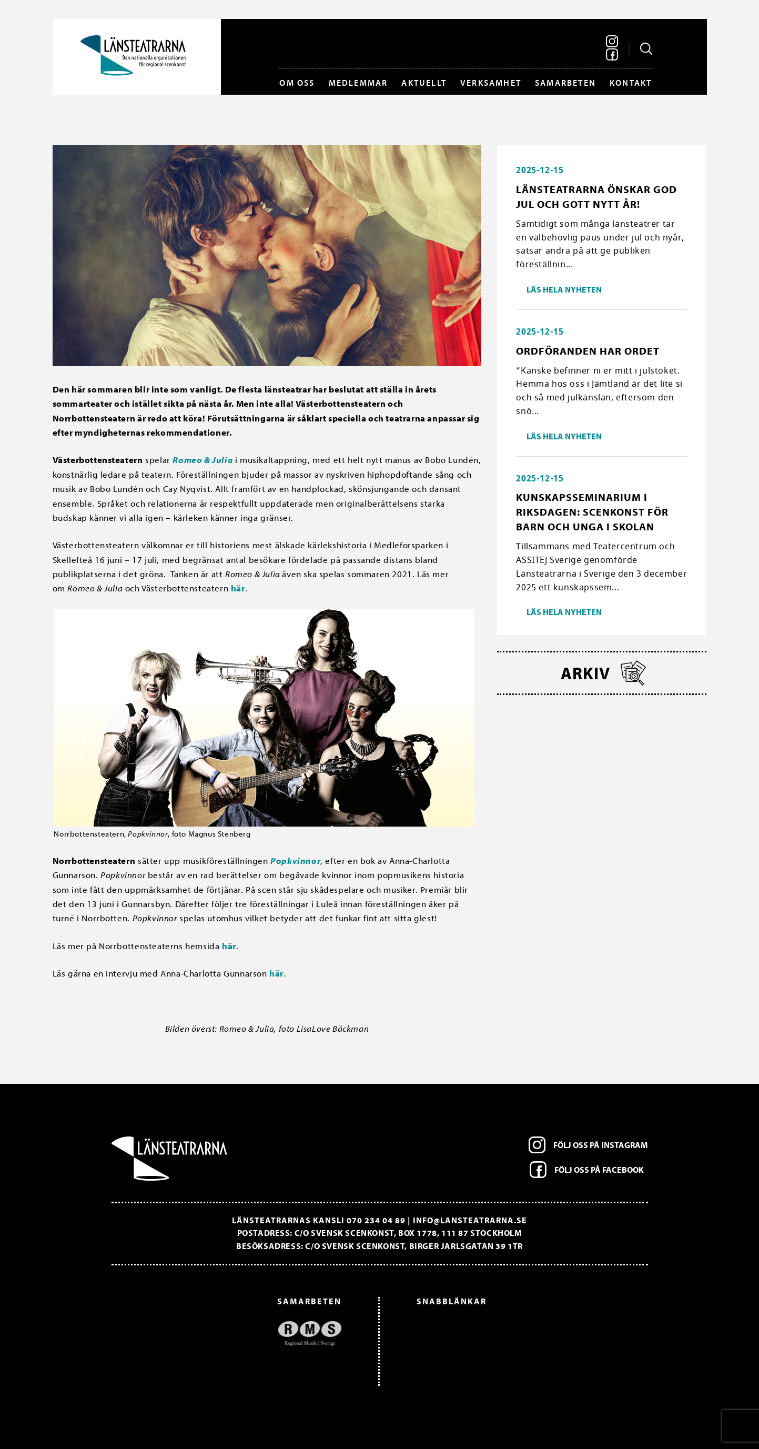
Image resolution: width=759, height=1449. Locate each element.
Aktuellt (424, 82)
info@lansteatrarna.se (470, 1220)
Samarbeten (565, 82)
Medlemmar (358, 82)
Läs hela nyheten (564, 289)
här (238, 587)
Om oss (297, 82)
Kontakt (631, 82)
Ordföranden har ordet (588, 350)
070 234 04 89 (376, 1220)
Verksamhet (490, 82)
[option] (231, 1333)
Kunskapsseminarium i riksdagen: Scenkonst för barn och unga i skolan (592, 511)
